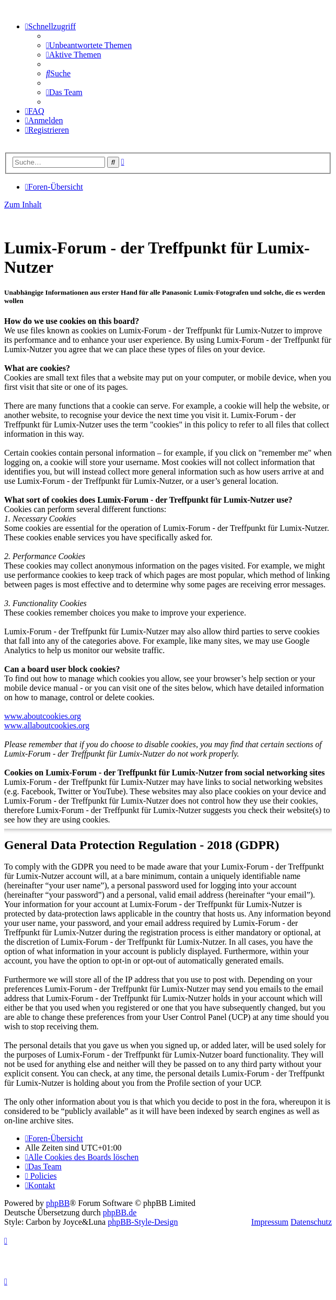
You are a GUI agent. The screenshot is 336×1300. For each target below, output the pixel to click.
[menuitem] (89, 45)
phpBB (57, 1203)
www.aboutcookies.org (42, 716)
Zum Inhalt (23, 204)
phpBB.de (119, 1212)
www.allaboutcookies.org (46, 725)
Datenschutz (311, 1221)
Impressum (269, 1221)
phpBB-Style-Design (143, 1221)
